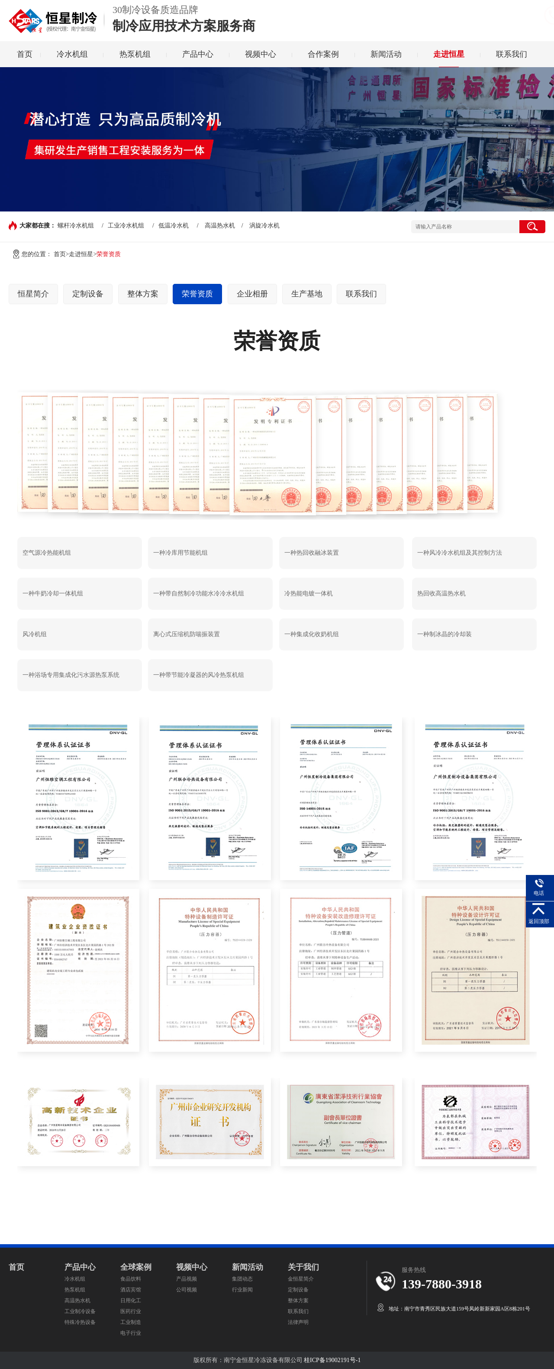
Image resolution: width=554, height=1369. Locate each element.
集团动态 (242, 1279)
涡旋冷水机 (264, 225)
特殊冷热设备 (80, 1322)
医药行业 (130, 1311)
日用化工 (130, 1300)
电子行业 (130, 1333)
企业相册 (252, 293)
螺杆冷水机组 (76, 225)
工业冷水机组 (126, 225)
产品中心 (197, 54)
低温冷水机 (173, 225)
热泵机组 (135, 54)
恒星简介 (33, 293)
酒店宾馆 (130, 1290)
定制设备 (87, 293)
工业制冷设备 (80, 1311)
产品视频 (186, 1279)
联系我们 (511, 54)
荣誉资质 (197, 293)
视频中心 (260, 54)
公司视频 (186, 1290)
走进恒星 (448, 54)
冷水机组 (72, 54)
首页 (24, 54)
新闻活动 (386, 54)
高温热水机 (220, 225)
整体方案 (142, 293)
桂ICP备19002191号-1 (332, 1360)
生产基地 (306, 293)
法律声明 (298, 1322)
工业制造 (130, 1322)
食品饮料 (130, 1279)
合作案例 (323, 54)
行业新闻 (242, 1290)
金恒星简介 (301, 1279)
